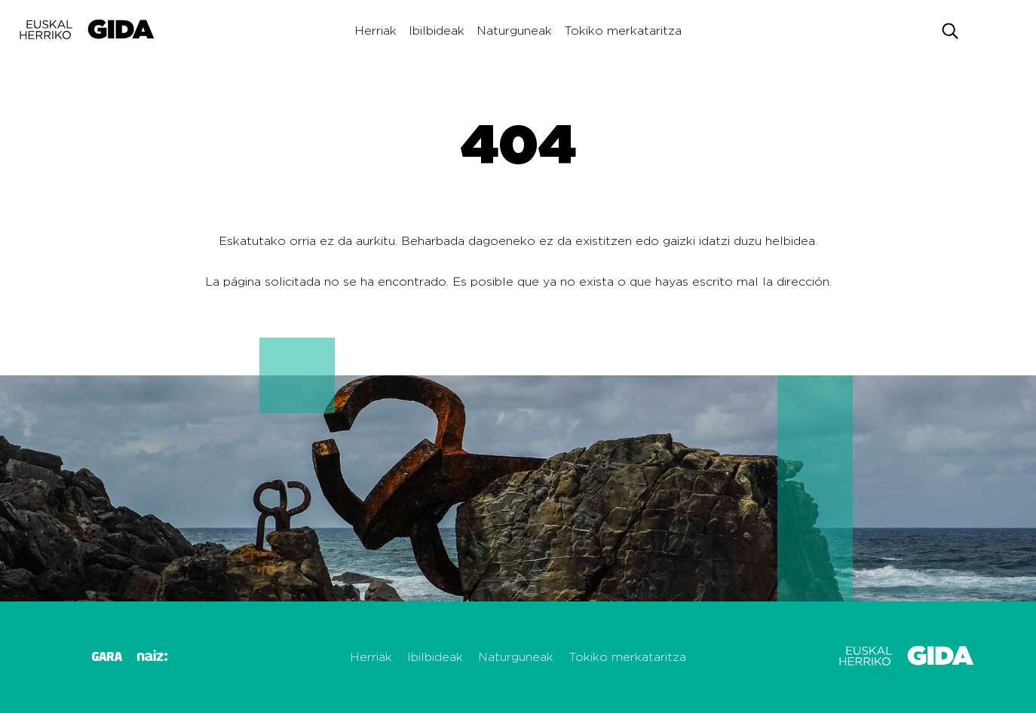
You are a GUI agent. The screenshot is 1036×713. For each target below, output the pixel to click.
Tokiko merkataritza (623, 31)
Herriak (375, 31)
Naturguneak (514, 31)
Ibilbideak (436, 31)
